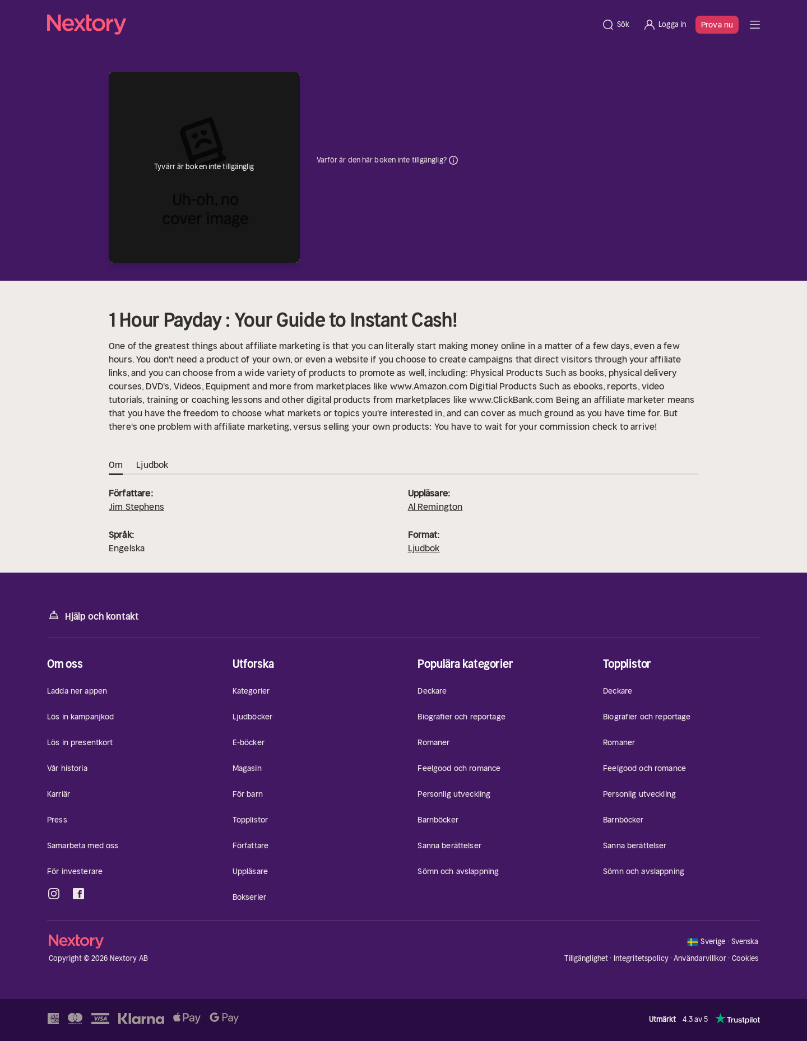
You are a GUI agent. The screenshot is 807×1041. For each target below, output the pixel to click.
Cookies (745, 958)
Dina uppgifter (453, 160)
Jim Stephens (136, 506)
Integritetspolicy (641, 958)
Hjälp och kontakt (93, 615)
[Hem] (321, 25)
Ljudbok (424, 548)
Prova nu (717, 25)
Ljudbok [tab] (152, 465)
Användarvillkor (700, 958)
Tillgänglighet (586, 958)
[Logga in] (664, 24)
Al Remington (435, 506)
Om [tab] (116, 465)
